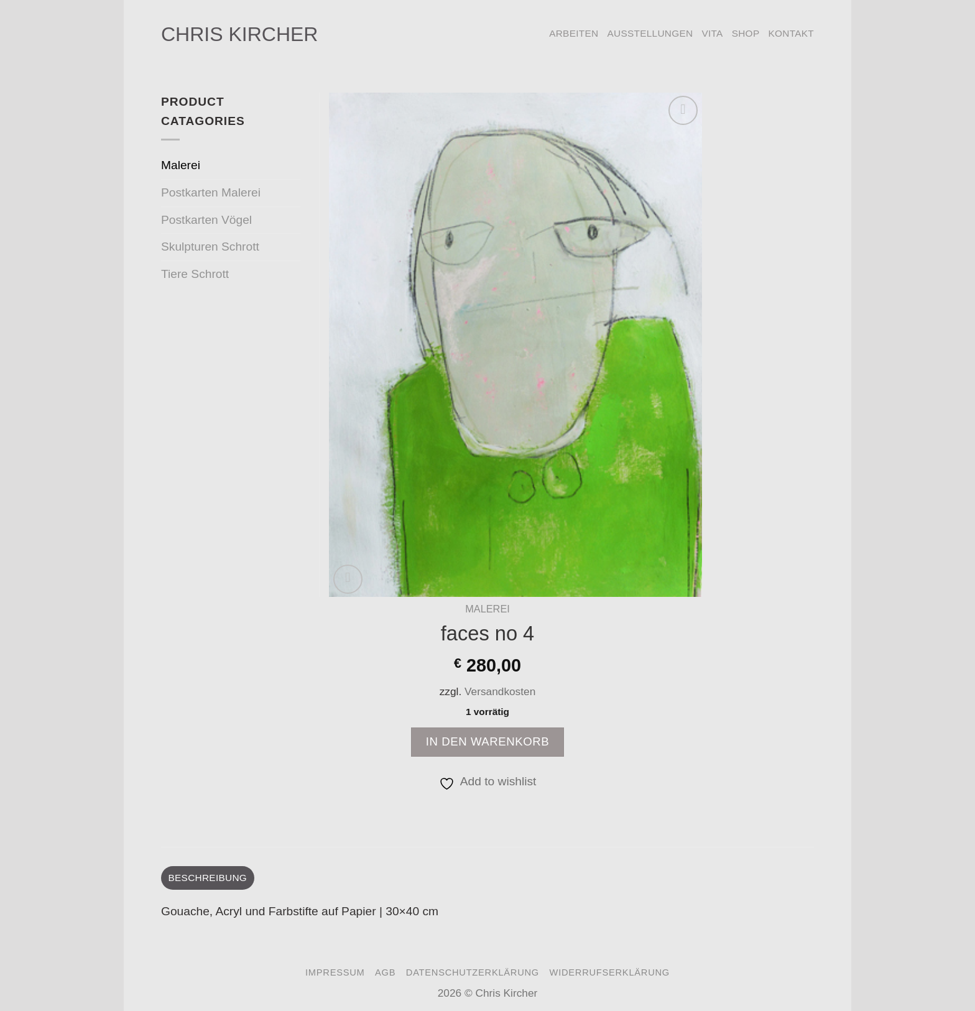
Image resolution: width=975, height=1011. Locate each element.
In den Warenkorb (488, 741)
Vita (712, 33)
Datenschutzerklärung (472, 972)
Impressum (334, 972)
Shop (746, 33)
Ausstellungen (650, 33)
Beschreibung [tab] (208, 877)
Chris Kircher (239, 34)
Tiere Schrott (195, 273)
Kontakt (791, 33)
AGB (385, 972)
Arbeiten (573, 33)
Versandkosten (499, 691)
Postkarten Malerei (211, 192)
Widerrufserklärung (610, 972)
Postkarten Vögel (206, 219)
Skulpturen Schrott (210, 246)
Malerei (487, 608)
